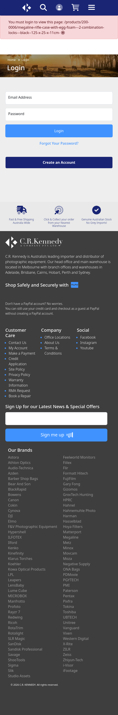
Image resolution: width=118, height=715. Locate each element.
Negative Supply (76, 563)
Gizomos (70, 489)
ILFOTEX (15, 537)
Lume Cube (17, 590)
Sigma (13, 665)
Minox (68, 547)
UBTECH (70, 617)
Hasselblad (72, 521)
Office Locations (57, 337)
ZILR (66, 649)
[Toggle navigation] (91, 11)
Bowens (14, 494)
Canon (13, 499)
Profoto (14, 606)
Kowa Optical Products (27, 569)
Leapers (14, 579)
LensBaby (16, 585)
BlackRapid (17, 489)
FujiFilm (69, 478)
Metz (67, 542)
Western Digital (76, 638)
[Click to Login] (59, 7)
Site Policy (17, 369)
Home (12, 60)
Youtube (87, 348)
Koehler (14, 563)
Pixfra (68, 601)
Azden (13, 473)
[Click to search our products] (43, 7)
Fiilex (67, 462)
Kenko (13, 547)
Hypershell (17, 531)
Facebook (88, 337)
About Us (51, 342)
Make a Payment (22, 353)
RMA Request (19, 390)
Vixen (67, 633)
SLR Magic (16, 638)
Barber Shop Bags (23, 478)
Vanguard (71, 627)
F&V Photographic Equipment (32, 526)
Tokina (68, 606)
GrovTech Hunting (78, 494)
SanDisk (14, 643)
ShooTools (16, 659)
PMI (66, 585)
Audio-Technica (20, 467)
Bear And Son (19, 483)
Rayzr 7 (14, 611)
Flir (65, 467)
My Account (18, 348)
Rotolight (15, 633)
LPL (11, 574)
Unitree (69, 622)
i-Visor (68, 665)
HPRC (67, 499)
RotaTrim (15, 627)
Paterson (70, 590)
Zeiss (67, 654)
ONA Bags (71, 569)
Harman (70, 515)
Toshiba (69, 611)
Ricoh (12, 622)
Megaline (71, 537)
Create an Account (59, 162)
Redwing (15, 617)
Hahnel (69, 505)
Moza (67, 558)
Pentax (69, 595)
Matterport (72, 531)
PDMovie (70, 574)
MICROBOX (17, 595)
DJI (10, 515)
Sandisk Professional (25, 649)
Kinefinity (16, 553)
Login (25, 60)
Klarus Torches (20, 558)
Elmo (12, 521)
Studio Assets (19, 675)
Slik (11, 670)
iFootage (70, 670)
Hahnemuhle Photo (79, 510)
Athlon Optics (19, 462)
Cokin (12, 505)
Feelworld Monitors (79, 457)
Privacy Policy (19, 374)
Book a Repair (20, 395)
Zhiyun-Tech (73, 659)
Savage (14, 654)
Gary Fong (71, 483)
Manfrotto (16, 601)
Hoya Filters (73, 526)
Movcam (70, 553)
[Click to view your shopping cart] (75, 7)
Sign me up (57, 434)
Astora (13, 457)
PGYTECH (71, 579)
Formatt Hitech (75, 473)
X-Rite (68, 643)
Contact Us (17, 342)
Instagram (88, 342)
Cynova (14, 510)
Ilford (12, 542)
